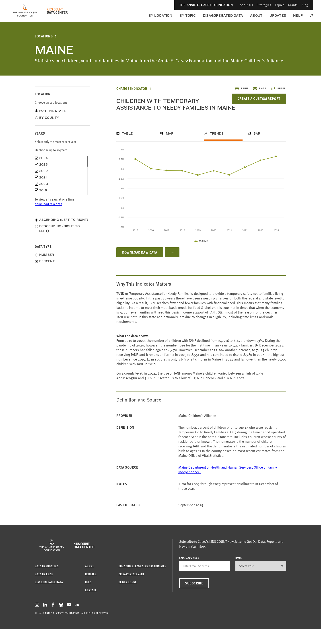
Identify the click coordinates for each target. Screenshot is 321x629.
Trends (217, 133)
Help (298, 15)
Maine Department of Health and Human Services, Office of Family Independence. (227, 470)
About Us (246, 4)
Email (260, 88)
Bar (256, 133)
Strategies (264, 4)
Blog (304, 4)
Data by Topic (44, 574)
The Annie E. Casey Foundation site (142, 566)
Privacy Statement (131, 574)
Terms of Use (128, 582)
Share (278, 88)
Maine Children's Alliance (197, 415)
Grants (293, 4)
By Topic (187, 15)
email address (189, 557)
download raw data (48, 203)
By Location (160, 15)
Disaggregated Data (223, 15)
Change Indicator (131, 88)
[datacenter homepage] (57, 11)
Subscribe (194, 583)
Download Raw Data (139, 252)
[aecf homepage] (25, 11)
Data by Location (46, 566)
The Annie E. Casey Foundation (206, 5)
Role (238, 557)
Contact (91, 590)
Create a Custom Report (259, 98)
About (256, 15)
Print (241, 88)
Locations (44, 36)
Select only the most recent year (55, 141)
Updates (278, 15)
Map (170, 133)
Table (127, 133)
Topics (279, 4)
